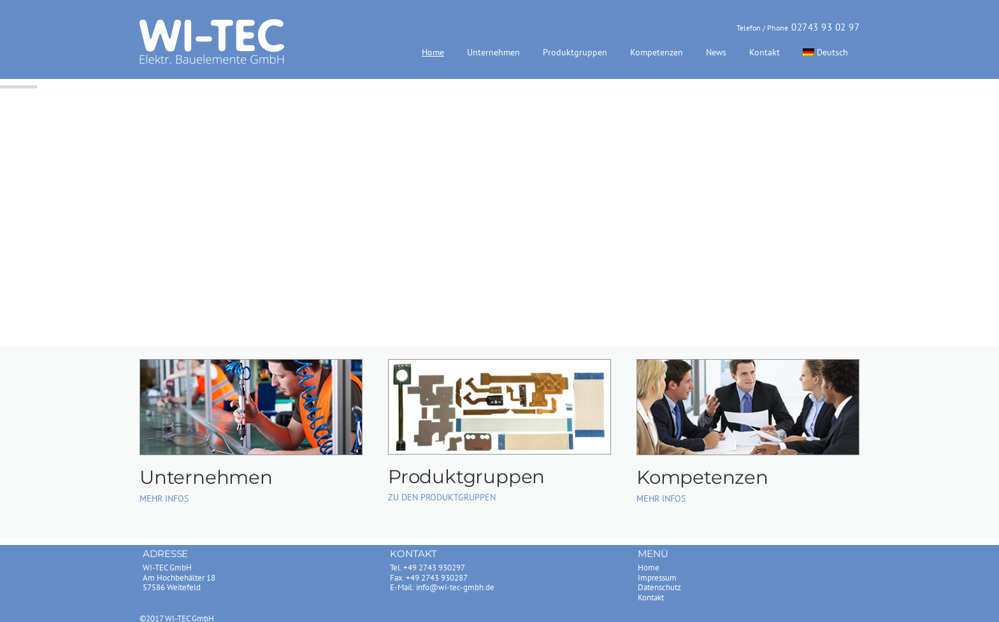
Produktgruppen (575, 52)
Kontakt (764, 52)
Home (433, 52)
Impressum (657, 577)
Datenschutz (659, 587)
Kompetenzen (656, 52)
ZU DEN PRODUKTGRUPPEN (442, 497)
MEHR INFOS (164, 498)
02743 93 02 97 (825, 27)
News (716, 52)
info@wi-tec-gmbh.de (455, 587)
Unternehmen (493, 52)
